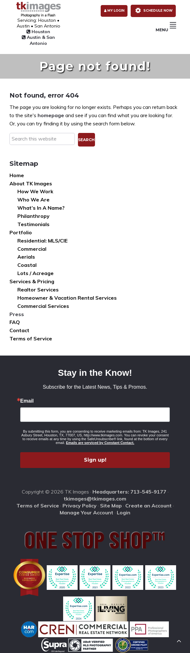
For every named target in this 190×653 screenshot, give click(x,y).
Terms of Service (30, 338)
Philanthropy (33, 216)
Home (16, 175)
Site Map (111, 505)
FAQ (14, 322)
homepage (51, 115)
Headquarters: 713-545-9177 (129, 491)
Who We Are (33, 199)
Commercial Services (43, 306)
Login (123, 512)
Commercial (31, 249)
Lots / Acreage (35, 273)
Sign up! (95, 460)
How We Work (35, 191)
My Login (114, 11)
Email (27, 401)
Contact (19, 330)
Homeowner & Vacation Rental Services (67, 298)
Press (16, 314)
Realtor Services (38, 289)
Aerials (26, 257)
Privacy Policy (79, 505)
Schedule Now (153, 10)
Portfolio (20, 232)
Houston (38, 31)
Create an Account (148, 505)
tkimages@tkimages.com (95, 498)
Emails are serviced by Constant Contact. (100, 443)
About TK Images (30, 183)
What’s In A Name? (41, 208)
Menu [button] (166, 29)
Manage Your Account (86, 512)
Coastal (27, 265)
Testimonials (33, 224)
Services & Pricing (31, 281)
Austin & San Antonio (38, 40)
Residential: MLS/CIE (42, 240)
